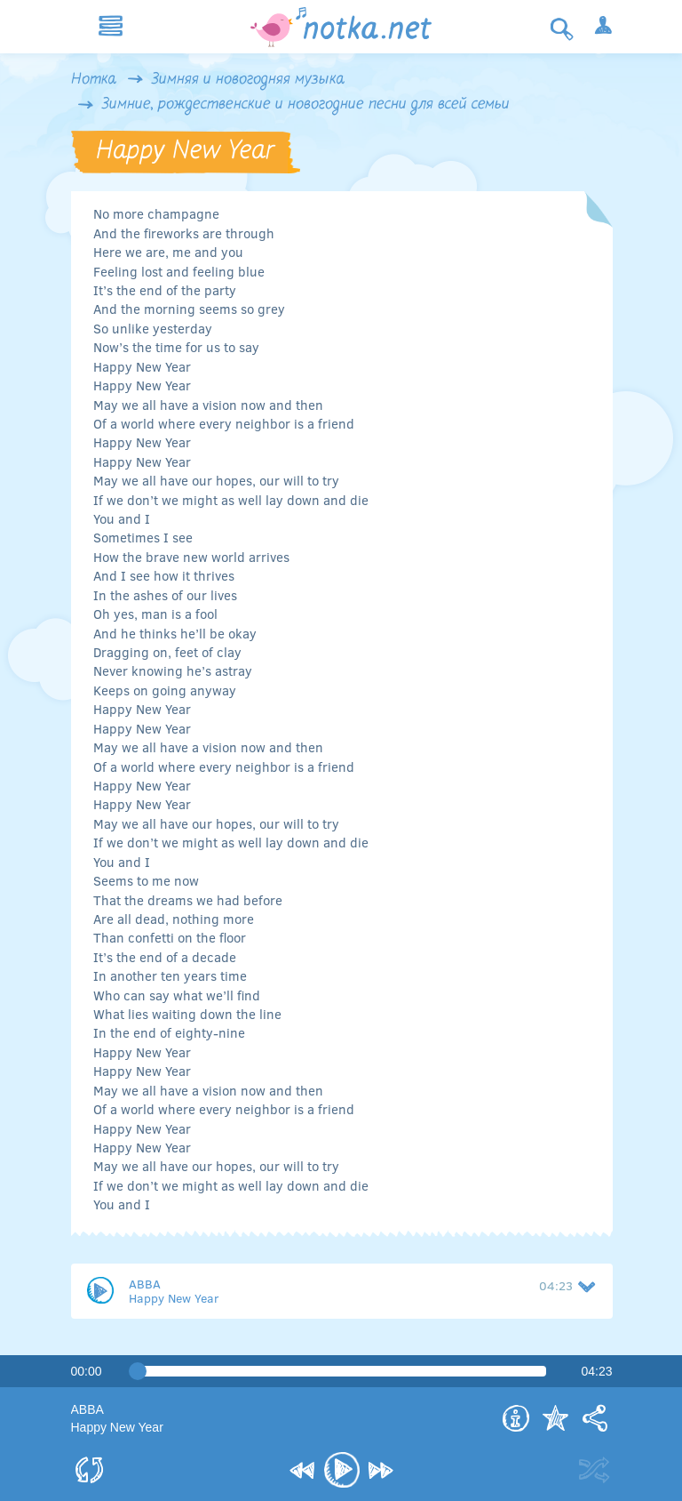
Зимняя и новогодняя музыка (248, 80)
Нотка (93, 80)
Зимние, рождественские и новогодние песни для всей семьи (306, 105)
